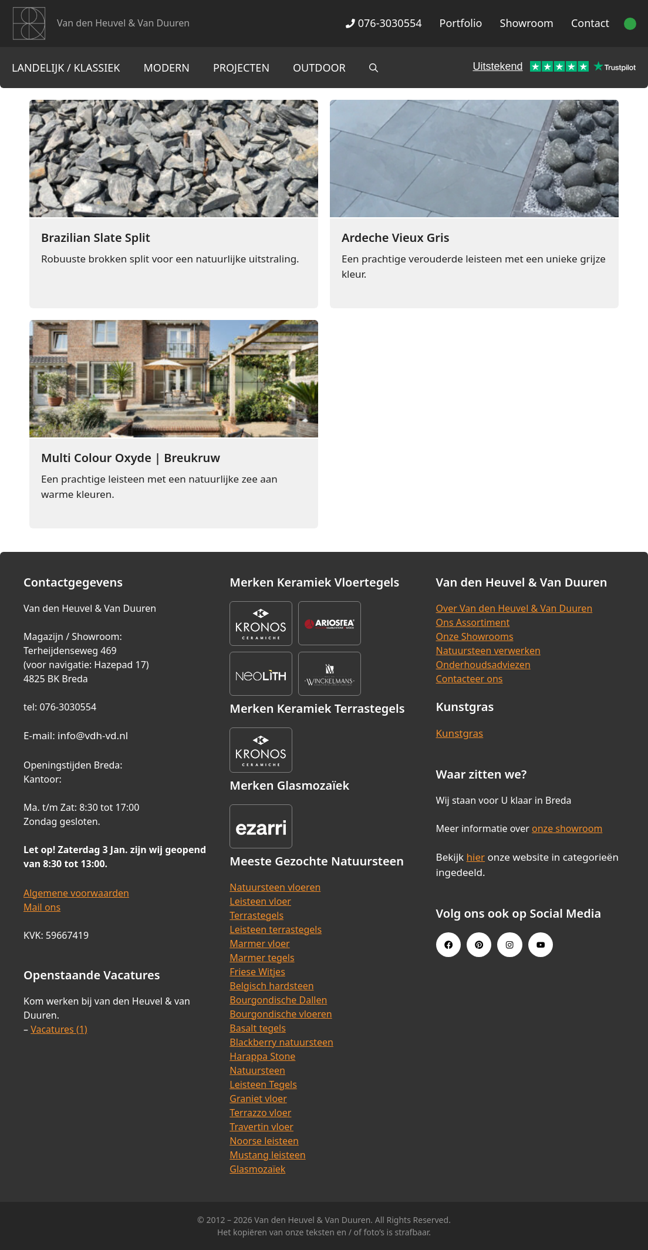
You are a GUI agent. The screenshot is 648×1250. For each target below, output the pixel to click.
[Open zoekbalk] (373, 67)
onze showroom (567, 828)
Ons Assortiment (473, 622)
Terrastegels (257, 915)
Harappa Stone (262, 1056)
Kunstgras (460, 733)
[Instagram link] (509, 944)
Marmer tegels (262, 957)
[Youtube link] (540, 944)
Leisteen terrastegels (276, 929)
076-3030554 (383, 23)
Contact (590, 23)
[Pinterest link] (479, 944)
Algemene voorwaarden (76, 893)
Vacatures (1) (59, 1029)
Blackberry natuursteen (281, 1042)
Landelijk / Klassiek (66, 67)
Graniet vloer (258, 1098)
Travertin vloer (261, 1126)
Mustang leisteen (267, 1154)
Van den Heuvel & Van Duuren (123, 22)
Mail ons (41, 907)
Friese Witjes (257, 971)
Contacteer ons (469, 678)
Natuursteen (257, 1070)
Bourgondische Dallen (278, 999)
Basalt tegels (258, 1028)
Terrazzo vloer (260, 1112)
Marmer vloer (259, 943)
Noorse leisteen (264, 1140)
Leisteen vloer (260, 901)
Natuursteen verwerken (488, 650)
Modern (167, 67)
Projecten (241, 67)
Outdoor (319, 67)
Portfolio (461, 23)
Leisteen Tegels (263, 1084)
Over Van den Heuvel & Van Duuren (514, 608)
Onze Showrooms (475, 636)
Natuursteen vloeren (275, 887)
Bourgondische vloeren (281, 1014)
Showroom (527, 23)
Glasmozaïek (257, 1169)
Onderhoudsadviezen (483, 664)
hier (476, 857)
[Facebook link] (448, 944)
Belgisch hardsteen (271, 985)
